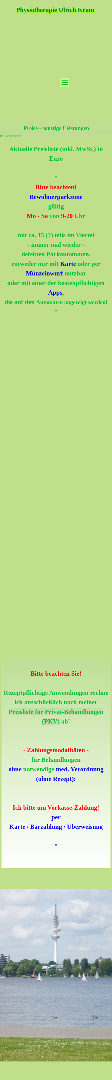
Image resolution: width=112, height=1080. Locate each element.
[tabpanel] (56, 230)
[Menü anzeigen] (64, 82)
